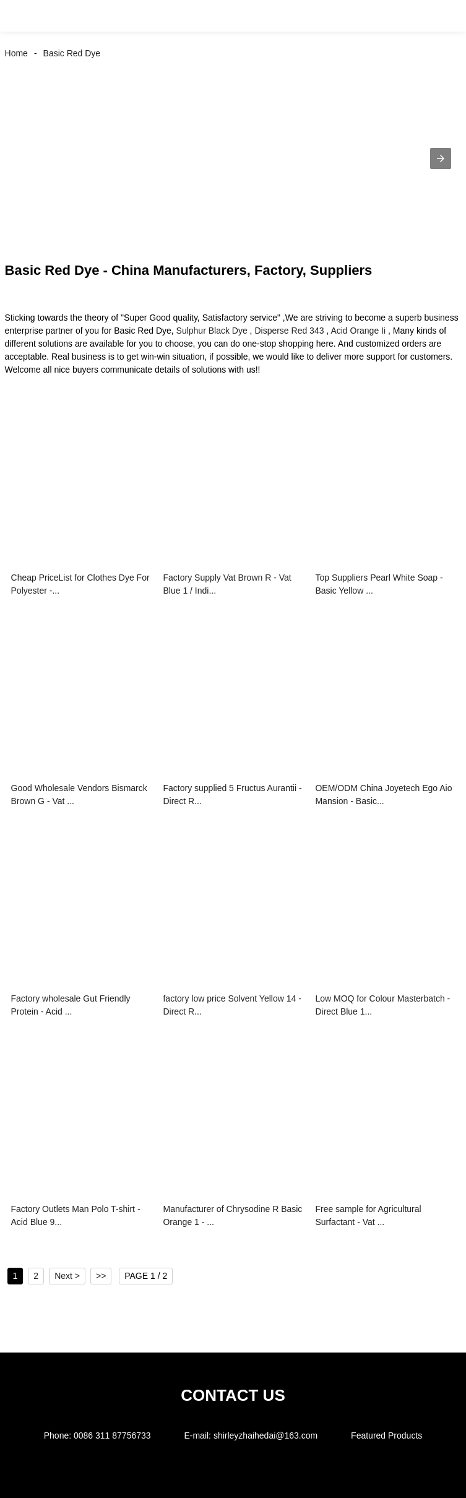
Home (16, 53)
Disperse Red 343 (289, 331)
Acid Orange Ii (358, 331)
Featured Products (386, 1435)
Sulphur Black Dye (212, 331)
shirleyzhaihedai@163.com (265, 1435)
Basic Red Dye (72, 53)
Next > (67, 1276)
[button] (23, 16)
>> (101, 1276)
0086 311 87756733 (112, 1435)
